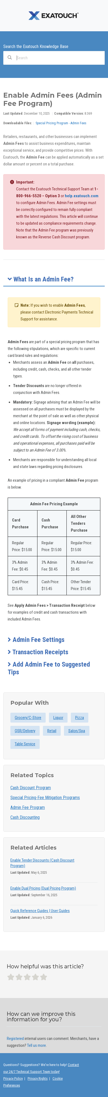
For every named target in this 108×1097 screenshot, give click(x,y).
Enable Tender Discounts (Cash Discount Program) (42, 863)
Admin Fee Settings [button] (36, 640)
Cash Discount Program (30, 787)
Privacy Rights (38, 1078)
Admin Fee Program (27, 807)
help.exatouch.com (81, 195)
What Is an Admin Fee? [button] (41, 279)
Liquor (58, 717)
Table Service (25, 743)
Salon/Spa (76, 730)
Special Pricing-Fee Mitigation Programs (45, 797)
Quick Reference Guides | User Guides (40, 910)
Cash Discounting (25, 817)
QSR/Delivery (25, 730)
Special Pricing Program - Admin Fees (61, 123)
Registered (15, 1038)
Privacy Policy (13, 1078)
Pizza (79, 717)
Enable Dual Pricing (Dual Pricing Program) (43, 888)
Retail (51, 730)
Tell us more (36, 1045)
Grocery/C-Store (28, 717)
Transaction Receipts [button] (38, 652)
